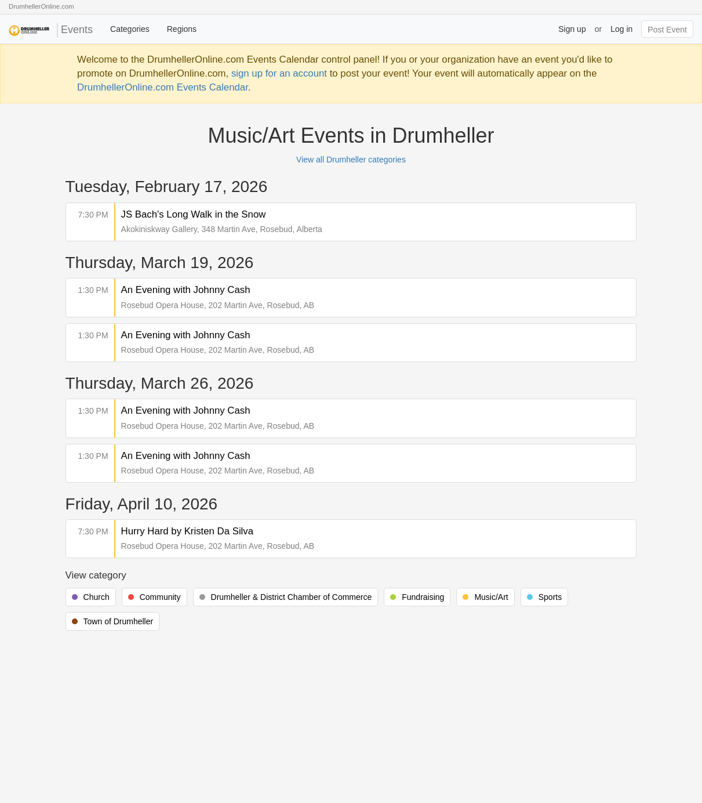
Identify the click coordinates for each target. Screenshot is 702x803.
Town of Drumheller (118, 621)
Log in (621, 29)
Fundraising (423, 597)
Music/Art (491, 597)
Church (96, 597)
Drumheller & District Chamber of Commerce (291, 597)
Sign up (571, 29)
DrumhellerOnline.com (41, 6)
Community (160, 597)
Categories (130, 29)
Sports (550, 597)
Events (51, 30)
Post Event (667, 29)
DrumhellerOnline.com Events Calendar (162, 87)
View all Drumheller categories (351, 159)
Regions (182, 29)
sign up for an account (279, 73)
